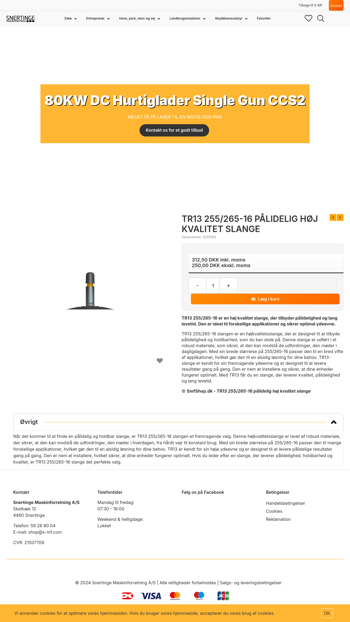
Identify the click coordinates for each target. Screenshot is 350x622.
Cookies (274, 511)
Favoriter (264, 18)
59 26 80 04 (43, 525)
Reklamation (278, 519)
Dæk (68, 18)
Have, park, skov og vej (137, 18)
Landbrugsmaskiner (185, 18)
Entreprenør (96, 18)
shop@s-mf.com (45, 532)
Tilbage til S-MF (311, 5)
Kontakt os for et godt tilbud (174, 130)
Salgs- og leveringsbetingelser (250, 582)
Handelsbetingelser (285, 503)
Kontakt (336, 6)
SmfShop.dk (200, 391)
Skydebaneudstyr (229, 18)
